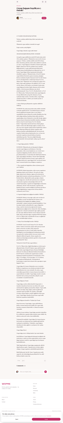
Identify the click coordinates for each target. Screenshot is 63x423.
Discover (35, 388)
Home (34, 386)
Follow (44, 18)
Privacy (34, 401)
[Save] (42, 2)
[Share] (45, 2)
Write (34, 392)
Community (35, 390)
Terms (34, 399)
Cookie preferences (37, 404)
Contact (3, 401)
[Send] (45, 371)
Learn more (48, 416)
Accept (46, 419)
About (3, 399)
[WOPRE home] (6, 384)
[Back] (17, 2)
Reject (16, 419)
